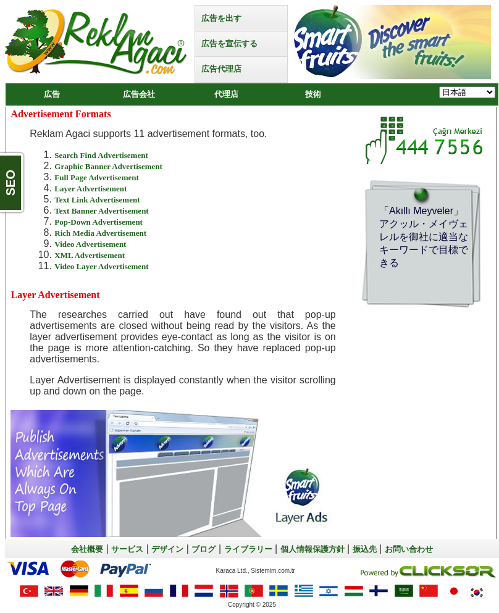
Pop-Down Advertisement (98, 222)
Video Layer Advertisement (101, 266)
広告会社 (139, 94)
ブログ (203, 549)
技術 (313, 94)
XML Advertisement (89, 255)
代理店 (226, 94)
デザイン (167, 549)
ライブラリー (248, 549)
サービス (127, 549)
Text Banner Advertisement (101, 210)
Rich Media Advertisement (100, 233)
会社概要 (87, 549)
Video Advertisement (90, 244)
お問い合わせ (409, 549)
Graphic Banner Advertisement (108, 166)
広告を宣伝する (229, 43)
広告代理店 (221, 68)
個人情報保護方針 (312, 549)
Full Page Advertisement (96, 177)
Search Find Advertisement (101, 155)
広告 (52, 94)
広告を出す (221, 18)
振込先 (365, 549)
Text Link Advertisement (97, 199)
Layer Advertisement (90, 188)
